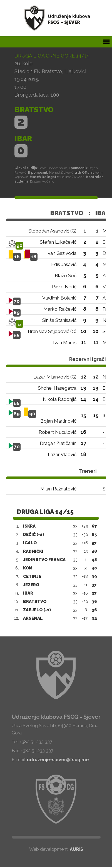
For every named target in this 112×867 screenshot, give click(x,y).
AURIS (76, 849)
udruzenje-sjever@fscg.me (58, 759)
